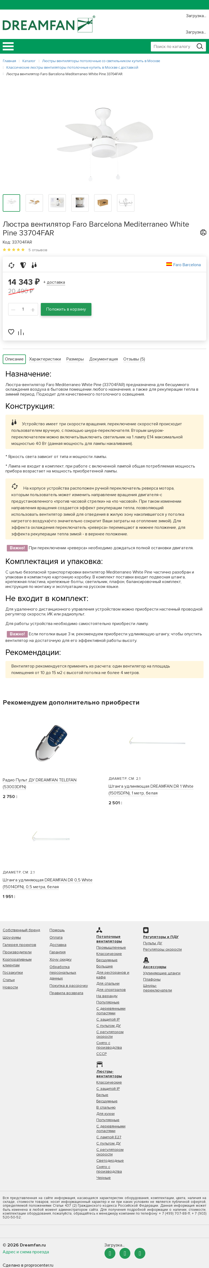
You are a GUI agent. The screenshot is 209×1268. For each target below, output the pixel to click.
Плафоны (152, 979)
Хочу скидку (61, 959)
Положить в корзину (66, 309)
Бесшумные (107, 960)
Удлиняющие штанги (161, 973)
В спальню (106, 1107)
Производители (17, 952)
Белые (102, 1095)
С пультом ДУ (108, 1025)
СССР (101, 1053)
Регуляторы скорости (162, 949)
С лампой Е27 (108, 1137)
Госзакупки (13, 972)
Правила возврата (66, 993)
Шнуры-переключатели (157, 988)
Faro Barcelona (187, 265)
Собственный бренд (21, 930)
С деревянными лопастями (110, 1010)
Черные (103, 1177)
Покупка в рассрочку (69, 985)
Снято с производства (109, 1045)
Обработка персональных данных (63, 972)
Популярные (107, 1002)
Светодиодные (110, 1160)
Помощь (57, 930)
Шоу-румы (12, 937)
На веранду (107, 996)
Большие (104, 966)
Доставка (58, 944)
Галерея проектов (19, 944)
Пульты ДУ (152, 943)
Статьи (9, 980)
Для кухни (105, 1113)
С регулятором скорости (110, 1034)
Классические (109, 953)
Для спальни (107, 983)
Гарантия (58, 952)
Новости (10, 987)
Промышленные (111, 947)
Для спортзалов (111, 989)
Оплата (56, 937)
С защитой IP (108, 1019)
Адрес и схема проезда (26, 1252)
